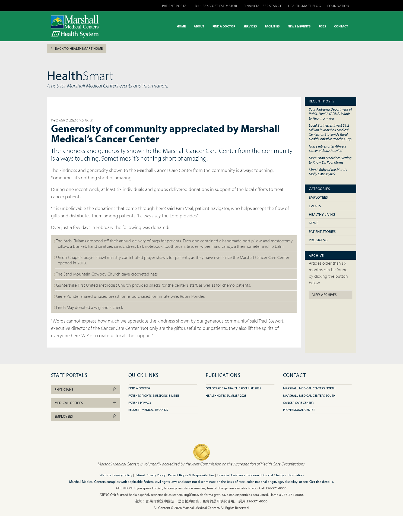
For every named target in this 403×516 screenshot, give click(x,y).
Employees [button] (86, 416)
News (313, 222)
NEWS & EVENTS (299, 26)
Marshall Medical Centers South (309, 395)
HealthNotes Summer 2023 (226, 395)
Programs (318, 239)
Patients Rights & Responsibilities (153, 395)
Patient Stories (322, 231)
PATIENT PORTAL (175, 6)
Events (315, 206)
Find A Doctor (139, 388)
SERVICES (250, 26)
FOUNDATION (338, 6)
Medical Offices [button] (86, 403)
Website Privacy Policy (116, 475)
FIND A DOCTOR (223, 26)
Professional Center (299, 410)
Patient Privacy (139, 403)
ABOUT (199, 26)
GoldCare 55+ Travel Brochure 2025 (233, 388)
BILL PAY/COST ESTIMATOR (216, 6)
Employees (318, 197)
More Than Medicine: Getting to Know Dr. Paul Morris (330, 160)
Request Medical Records (148, 410)
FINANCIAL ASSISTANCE (262, 6)
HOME (181, 26)
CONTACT (341, 26)
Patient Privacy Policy (150, 475)
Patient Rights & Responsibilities (191, 475)
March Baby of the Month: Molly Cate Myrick (328, 172)
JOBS (322, 26)
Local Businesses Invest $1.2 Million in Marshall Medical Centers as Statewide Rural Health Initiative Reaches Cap (330, 132)
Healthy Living (322, 214)
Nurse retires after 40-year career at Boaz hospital (327, 148)
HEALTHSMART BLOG (304, 6)
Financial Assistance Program (238, 475)
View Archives (324, 294)
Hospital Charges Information (282, 475)
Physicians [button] (86, 389)
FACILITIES (272, 26)
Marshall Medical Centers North (309, 388)
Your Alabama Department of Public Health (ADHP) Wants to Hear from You (330, 114)
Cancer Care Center (298, 403)
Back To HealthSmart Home (76, 48)
